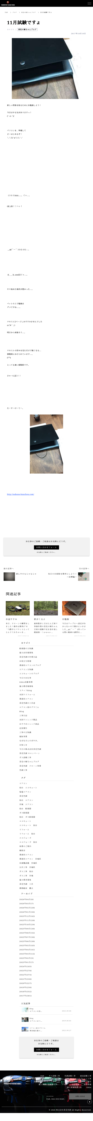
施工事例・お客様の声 (48, 1088)
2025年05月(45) (27, 949)
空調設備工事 (70, 1079)
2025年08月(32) (27, 936)
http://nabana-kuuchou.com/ (20, 494)
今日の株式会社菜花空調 (30, 753)
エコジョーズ (25, 841)
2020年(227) (25, 987)
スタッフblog (26, 694)
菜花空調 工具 (26, 887)
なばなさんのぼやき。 (29, 744)
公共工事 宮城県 (27, 871)
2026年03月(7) (26, 907)
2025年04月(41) (27, 953)
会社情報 (75, 1088)
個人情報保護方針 (74, 1091)
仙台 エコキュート (28, 791)
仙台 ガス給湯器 (27, 820)
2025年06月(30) (27, 945)
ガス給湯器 (24, 816)
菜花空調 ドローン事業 (30, 769)
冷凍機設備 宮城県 (28, 867)
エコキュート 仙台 (28, 829)
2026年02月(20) (27, 911)
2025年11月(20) (27, 924)
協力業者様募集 (26, 690)
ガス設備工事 (25, 761)
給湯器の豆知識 (26, 652)
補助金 (22, 854)
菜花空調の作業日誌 (28, 660)
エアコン (23, 787)
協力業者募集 (25, 883)
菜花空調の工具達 (27, 706)
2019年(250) (25, 991)
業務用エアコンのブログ (30, 669)
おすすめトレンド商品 (29, 727)
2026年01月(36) (27, 915)
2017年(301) (25, 999)
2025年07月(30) (27, 941)
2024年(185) (25, 970)
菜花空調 (23, 799)
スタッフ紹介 (85, 1085)
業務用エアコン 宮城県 (30, 862)
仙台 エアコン (26, 804)
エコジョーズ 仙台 (28, 846)
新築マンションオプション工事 (78, 1082)
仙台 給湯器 (25, 812)
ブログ (15, 12)
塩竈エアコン (25, 795)
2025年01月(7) (26, 966)
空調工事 (23, 774)
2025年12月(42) (27, 920)
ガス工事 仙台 (26, 875)
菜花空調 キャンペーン (30, 757)
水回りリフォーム (27, 698)
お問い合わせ (80, 1100)
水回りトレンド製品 (28, 723)
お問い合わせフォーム (46, 547)
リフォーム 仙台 (27, 837)
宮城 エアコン (26, 808)
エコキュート (25, 825)
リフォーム (24, 833)
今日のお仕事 (25, 681)
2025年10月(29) (27, 928)
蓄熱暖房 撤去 (26, 892)
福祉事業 (23, 740)
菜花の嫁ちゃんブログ (30, 12)
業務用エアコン (26, 702)
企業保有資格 (70, 1085)
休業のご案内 (25, 850)
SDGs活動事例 (26, 686)
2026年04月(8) (26, 903)
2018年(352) (25, 995)
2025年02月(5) (26, 962)
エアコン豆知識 (26, 673)
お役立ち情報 (25, 665)
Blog (21, 715)
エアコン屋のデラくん (29, 711)
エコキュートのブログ (29, 677)
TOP (6, 12)
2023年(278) (25, 974)
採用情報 (87, 1088)
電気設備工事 (37, 1082)
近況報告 (23, 732)
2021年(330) (25, 982)
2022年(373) (25, 978)
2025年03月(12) (27, 957)
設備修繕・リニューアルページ (47, 1085)
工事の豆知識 (25, 736)
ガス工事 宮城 (26, 879)
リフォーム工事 (54, 1082)
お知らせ (23, 748)
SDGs (88, 1091)
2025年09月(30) (27, 932)
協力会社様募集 (26, 656)
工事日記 (23, 719)
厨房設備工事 (85, 1079)
